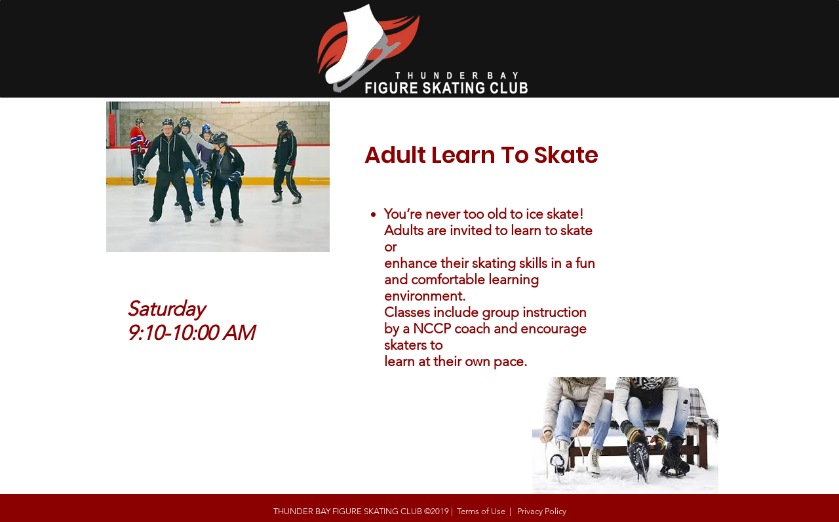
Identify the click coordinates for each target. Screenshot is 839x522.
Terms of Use (481, 511)
